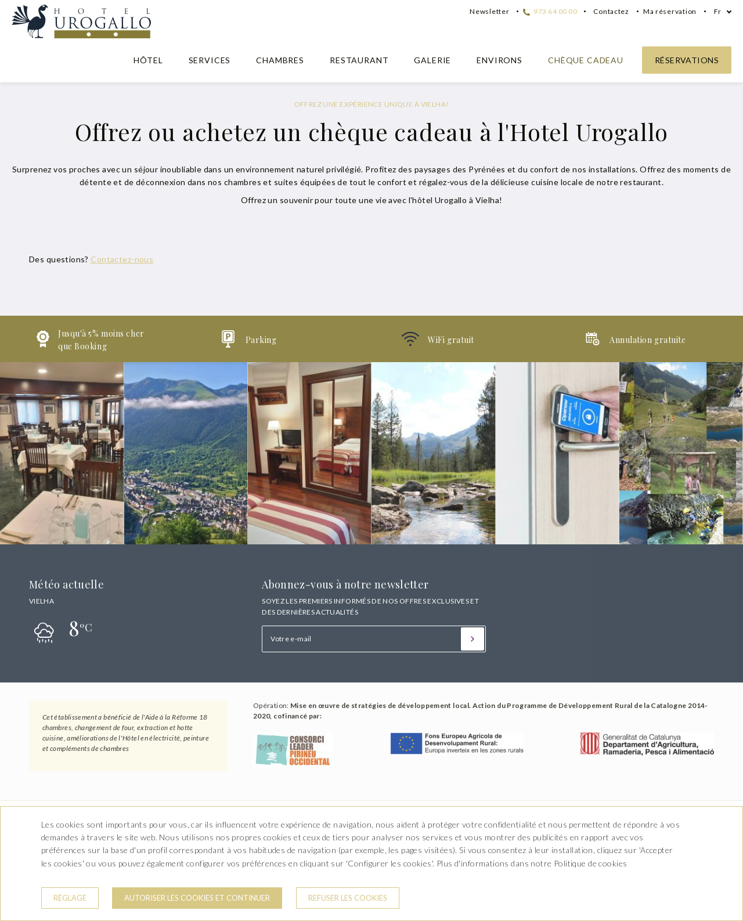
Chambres (280, 60)
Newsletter (489, 11)
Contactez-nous (122, 259)
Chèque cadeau (585, 60)
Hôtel (148, 60)
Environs (499, 60)
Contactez (611, 11)
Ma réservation (670, 11)
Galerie (432, 60)
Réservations (687, 60)
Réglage (69, 897)
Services (210, 60)
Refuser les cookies (347, 897)
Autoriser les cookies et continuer (197, 897)
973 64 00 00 (550, 11)
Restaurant (359, 60)
